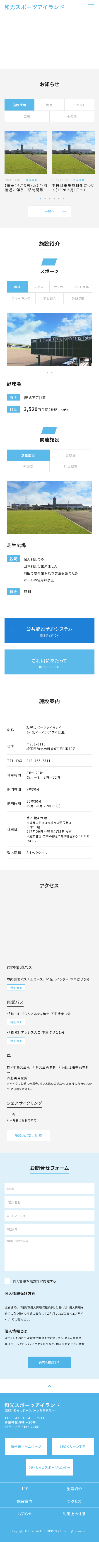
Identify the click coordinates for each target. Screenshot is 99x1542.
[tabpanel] (26, 161)
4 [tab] (54, 199)
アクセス (74, 1501)
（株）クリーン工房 (73, 1446)
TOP (25, 1488)
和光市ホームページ (26, 1446)
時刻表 (14, 987)
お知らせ (24, 1513)
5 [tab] (58, 199)
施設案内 (25, 1501)
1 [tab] (40, 199)
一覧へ (49, 211)
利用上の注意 (74, 1513)
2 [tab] (45, 199)
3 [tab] (49, 199)
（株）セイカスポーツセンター (49, 1467)
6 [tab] (63, 199)
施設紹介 (74, 1488)
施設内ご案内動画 (28, 1135)
